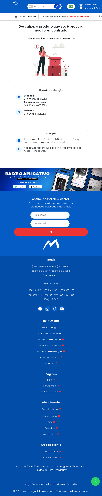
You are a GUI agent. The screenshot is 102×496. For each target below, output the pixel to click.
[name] (50, 215)
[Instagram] (47, 310)
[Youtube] (61, 310)
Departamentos (26, 16)
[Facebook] (40, 310)
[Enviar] (51, 232)
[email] (50, 223)
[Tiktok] (54, 310)
